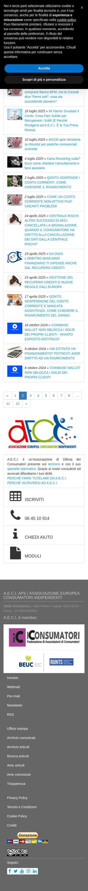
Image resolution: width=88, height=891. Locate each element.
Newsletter (15, 705)
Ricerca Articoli (18, 756)
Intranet (12, 678)
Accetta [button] (44, 68)
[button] (82, 7)
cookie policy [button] (66, 20)
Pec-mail (13, 696)
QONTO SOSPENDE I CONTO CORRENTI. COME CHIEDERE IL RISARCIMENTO (52, 182)
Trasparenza (16, 784)
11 (8, 403)
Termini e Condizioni (22, 807)
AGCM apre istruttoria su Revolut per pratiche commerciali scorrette (52, 144)
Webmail (13, 687)
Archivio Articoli (18, 747)
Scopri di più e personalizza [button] (43, 79)
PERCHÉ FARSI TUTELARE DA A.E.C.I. (37, 478)
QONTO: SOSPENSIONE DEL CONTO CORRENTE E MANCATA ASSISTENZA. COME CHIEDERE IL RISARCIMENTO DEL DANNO (51, 306)
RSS (10, 714)
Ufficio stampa (17, 728)
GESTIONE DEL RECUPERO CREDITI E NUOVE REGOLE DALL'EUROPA (49, 282)
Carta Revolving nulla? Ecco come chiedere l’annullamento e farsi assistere (52, 163)
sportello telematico (21, 469)
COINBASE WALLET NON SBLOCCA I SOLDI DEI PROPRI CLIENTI (52, 372)
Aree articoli (15, 765)
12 (18, 403)
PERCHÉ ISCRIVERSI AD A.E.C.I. (32, 483)
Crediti (11, 825)
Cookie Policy (17, 816)
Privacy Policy (17, 798)
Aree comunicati (19, 774)
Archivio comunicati (21, 738)
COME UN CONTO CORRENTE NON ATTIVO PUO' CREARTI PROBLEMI (50, 201)
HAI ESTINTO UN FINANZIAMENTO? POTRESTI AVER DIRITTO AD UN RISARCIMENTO (52, 353)
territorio (54, 464)
